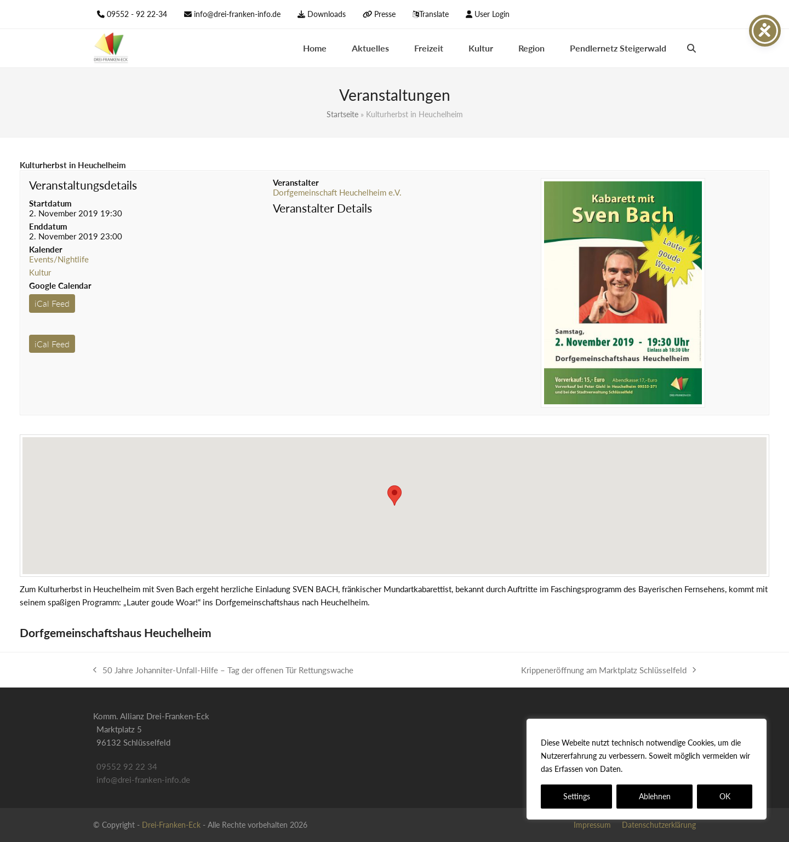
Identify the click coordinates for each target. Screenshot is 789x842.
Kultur (40, 272)
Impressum (592, 824)
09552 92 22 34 (126, 766)
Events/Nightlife (59, 259)
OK (724, 796)
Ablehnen (655, 796)
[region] (646, 769)
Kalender (45, 249)
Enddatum (48, 226)
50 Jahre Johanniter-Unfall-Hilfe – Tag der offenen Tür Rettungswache (223, 671)
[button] (691, 48)
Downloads (326, 14)
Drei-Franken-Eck (171, 824)
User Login (492, 14)
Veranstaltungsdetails (83, 185)
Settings (576, 796)
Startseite (342, 114)
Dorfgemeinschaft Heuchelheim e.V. (337, 192)
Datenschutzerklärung (664, 769)
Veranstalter (296, 182)
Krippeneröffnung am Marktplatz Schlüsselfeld (608, 671)
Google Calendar (60, 285)
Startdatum (50, 203)
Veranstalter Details (322, 208)
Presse (385, 14)
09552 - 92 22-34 (137, 14)
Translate (434, 14)
